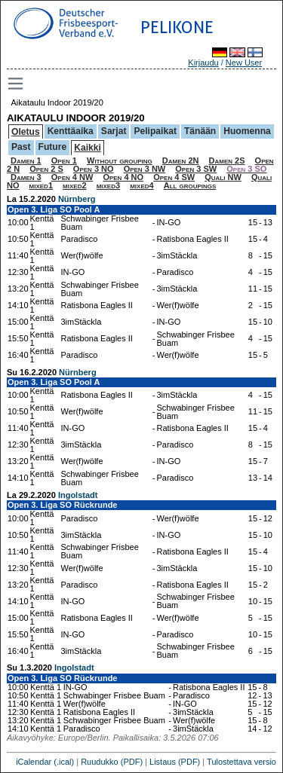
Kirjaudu (203, 62)
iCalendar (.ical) (45, 761)
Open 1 (64, 160)
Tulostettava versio (241, 761)
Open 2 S (46, 168)
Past (21, 147)
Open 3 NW (145, 168)
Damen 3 (26, 177)
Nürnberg (77, 198)
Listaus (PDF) (174, 761)
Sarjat (114, 131)
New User (244, 62)
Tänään (200, 131)
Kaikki (87, 147)
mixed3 (108, 185)
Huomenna (247, 131)
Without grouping (119, 160)
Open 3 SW (196, 168)
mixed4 (141, 185)
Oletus (25, 132)
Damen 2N (180, 160)
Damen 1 (26, 160)
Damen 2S (227, 160)
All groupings (190, 185)
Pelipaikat (155, 131)
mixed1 (41, 185)
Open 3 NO (93, 168)
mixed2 (74, 185)
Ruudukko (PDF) (112, 761)
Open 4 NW (72, 177)
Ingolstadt (78, 495)
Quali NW (223, 177)
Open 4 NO (123, 177)
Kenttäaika (71, 131)
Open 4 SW (174, 177)
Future (52, 147)
